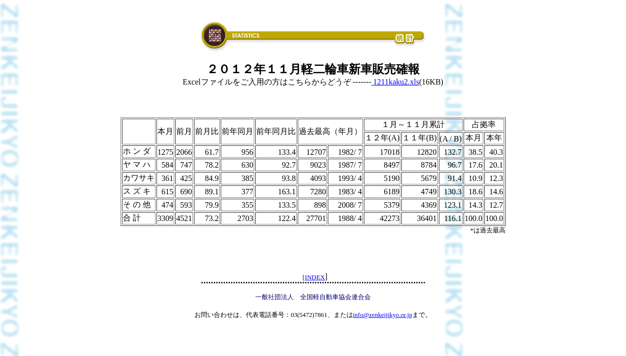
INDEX (315, 277)
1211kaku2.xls (395, 82)
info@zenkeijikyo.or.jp (382, 314)
